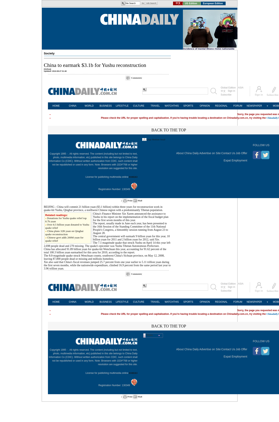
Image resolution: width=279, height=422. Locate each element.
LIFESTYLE (122, 105)
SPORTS (188, 105)
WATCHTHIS (172, 105)
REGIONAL (221, 105)
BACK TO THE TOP (168, 130)
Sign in (231, 90)
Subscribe (226, 94)
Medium (156, 139)
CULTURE (138, 105)
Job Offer (241, 153)
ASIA (240, 87)
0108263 (133, 177)
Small (162, 139)
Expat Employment (235, 160)
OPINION (205, 105)
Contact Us (228, 153)
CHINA (72, 105)
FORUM (237, 105)
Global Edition (228, 87)
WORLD (89, 105)
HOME (56, 105)
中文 (223, 91)
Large (148, 139)
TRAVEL (155, 105)
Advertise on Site (210, 153)
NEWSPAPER (254, 105)
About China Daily (187, 153)
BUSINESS (106, 105)
